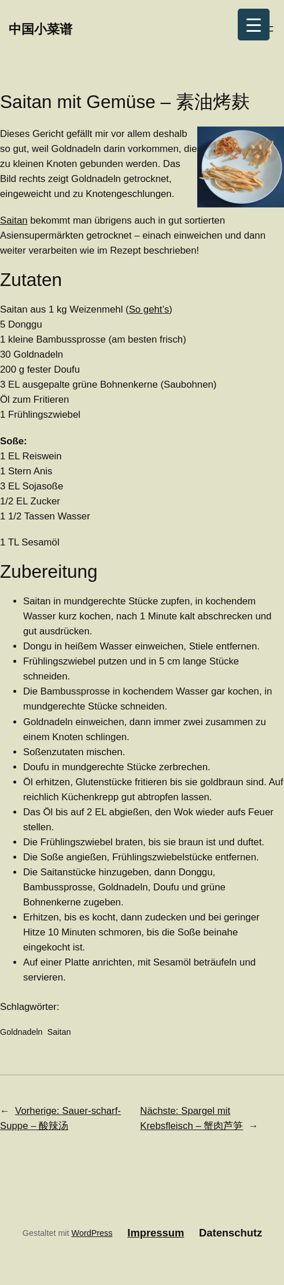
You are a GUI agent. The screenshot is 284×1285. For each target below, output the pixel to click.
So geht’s (149, 309)
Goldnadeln (21, 1032)
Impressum (155, 1233)
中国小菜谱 (40, 28)
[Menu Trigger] (254, 24)
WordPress (92, 1233)
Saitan (14, 220)
